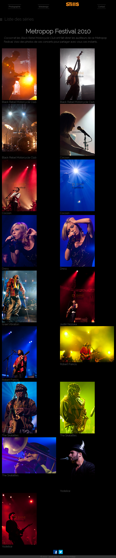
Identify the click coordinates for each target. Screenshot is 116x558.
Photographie (14, 6)
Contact (101, 6)
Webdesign (43, 6)
